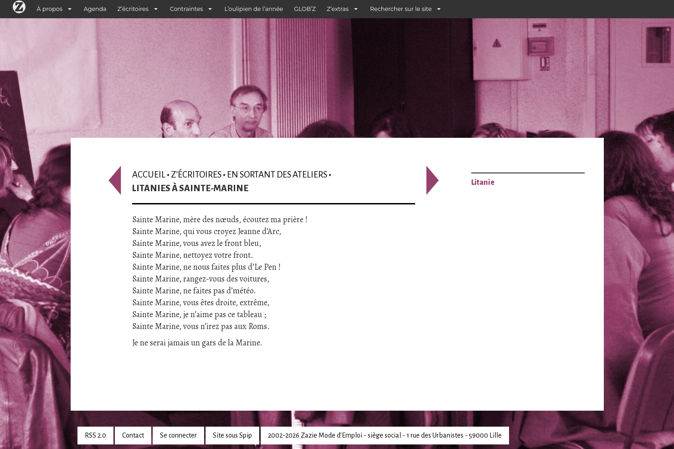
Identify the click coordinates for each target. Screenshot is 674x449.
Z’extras (338, 8)
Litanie (482, 182)
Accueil (148, 174)
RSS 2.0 (95, 435)
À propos (49, 8)
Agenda (95, 8)
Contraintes (186, 8)
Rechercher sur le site (401, 8)
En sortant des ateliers (277, 174)
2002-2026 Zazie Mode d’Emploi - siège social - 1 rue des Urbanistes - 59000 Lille (385, 435)
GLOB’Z (305, 8)
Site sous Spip (232, 435)
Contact (133, 435)
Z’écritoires (133, 8)
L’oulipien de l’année (253, 8)
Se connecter (178, 435)
